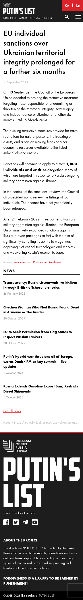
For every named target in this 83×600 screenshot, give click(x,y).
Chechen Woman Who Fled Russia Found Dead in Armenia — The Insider (41, 309)
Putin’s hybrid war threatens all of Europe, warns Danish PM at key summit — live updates (38, 361)
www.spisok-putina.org (19, 513)
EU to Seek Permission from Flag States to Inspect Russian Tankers (37, 334)
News (9, 270)
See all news (12, 411)
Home (7, 423)
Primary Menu (78, 21)
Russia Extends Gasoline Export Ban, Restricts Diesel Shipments (40, 388)
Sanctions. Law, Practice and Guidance (37, 262)
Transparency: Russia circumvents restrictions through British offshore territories (40, 284)
